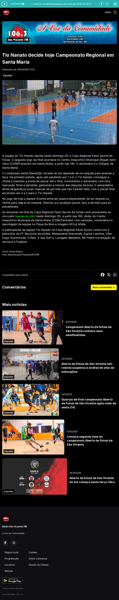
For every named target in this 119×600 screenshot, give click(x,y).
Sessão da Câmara (38, 564)
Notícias (9, 571)
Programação (12, 558)
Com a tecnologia (13, 594)
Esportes (7, 75)
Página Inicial (11, 552)
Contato (33, 552)
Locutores (10, 564)
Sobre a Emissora (38, 558)
